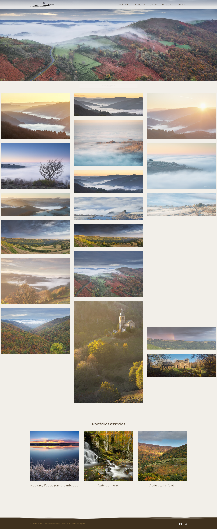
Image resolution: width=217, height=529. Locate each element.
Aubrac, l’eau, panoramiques (54, 485)
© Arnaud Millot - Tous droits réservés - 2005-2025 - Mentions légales (58, 524)
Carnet (153, 4)
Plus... (165, 4)
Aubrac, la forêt (162, 485)
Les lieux (138, 4)
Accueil (123, 4)
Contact (180, 4)
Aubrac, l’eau (108, 485)
